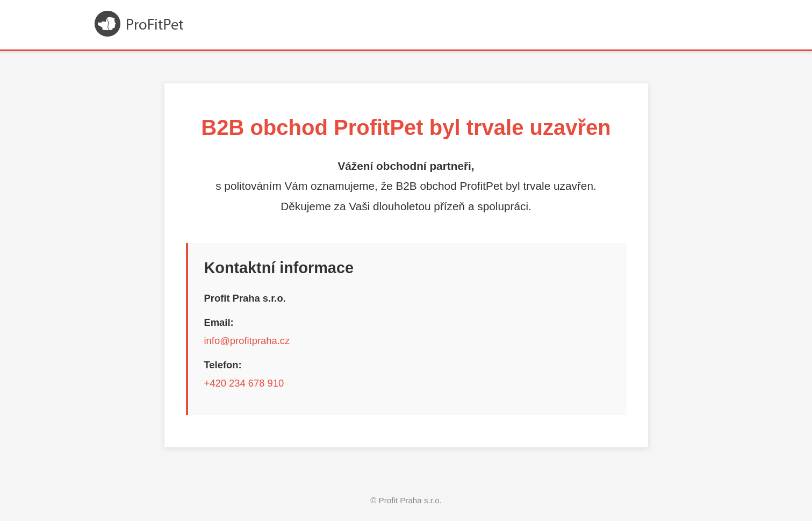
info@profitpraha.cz (247, 340)
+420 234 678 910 (244, 383)
